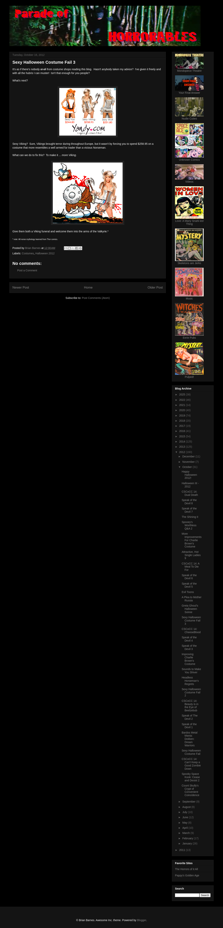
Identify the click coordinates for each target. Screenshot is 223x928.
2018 (182, 420)
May (185, 822)
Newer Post (20, 287)
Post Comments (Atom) (96, 297)
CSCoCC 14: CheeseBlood (191, 630)
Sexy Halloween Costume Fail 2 (191, 692)
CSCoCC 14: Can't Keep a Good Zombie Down (191, 763)
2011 (182, 850)
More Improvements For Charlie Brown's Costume (192, 540)
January (187, 843)
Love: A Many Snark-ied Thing (189, 222)
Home (88, 287)
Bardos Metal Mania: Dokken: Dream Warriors (189, 739)
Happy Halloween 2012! (189, 475)
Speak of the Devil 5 (189, 585)
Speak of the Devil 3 (189, 647)
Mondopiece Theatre (189, 70)
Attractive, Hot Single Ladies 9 (191, 555)
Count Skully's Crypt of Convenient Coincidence (190, 790)
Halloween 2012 (45, 253)
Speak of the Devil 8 (189, 502)
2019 (182, 415)
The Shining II (190, 516)
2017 (182, 425)
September (189, 801)
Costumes (28, 253)
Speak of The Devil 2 (190, 717)
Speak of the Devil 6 (189, 577)
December (188, 456)
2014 (182, 441)
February (188, 838)
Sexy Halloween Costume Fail (191, 752)
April (185, 827)
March (186, 832)
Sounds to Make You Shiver (191, 671)
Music (189, 298)
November (188, 461)
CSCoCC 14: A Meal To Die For (190, 567)
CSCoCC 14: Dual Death (190, 493)
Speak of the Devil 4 (189, 639)
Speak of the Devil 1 (189, 726)
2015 (182, 436)
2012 (182, 452)
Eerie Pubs (189, 337)
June (185, 817)
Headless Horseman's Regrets (190, 681)
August (186, 806)
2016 (182, 431)
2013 (182, 446)
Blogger (141, 920)
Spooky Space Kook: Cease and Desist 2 (191, 777)
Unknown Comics (189, 159)
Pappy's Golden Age (187, 875)
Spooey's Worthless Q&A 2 (189, 525)
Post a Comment (27, 270)
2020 (182, 410)
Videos (189, 181)
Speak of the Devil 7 (189, 510)
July (185, 812)
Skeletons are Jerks (189, 263)
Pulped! (189, 376)
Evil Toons (188, 592)
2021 (182, 405)
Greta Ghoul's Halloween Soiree (190, 609)
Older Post (155, 287)
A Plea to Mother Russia (192, 599)
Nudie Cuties (189, 118)
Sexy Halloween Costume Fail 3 (191, 620)
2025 (182, 394)
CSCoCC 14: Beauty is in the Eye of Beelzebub (190, 705)
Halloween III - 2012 (190, 485)
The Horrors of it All (186, 869)
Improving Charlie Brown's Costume (188, 659)
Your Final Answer (189, 92)
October (187, 466)
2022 (182, 399)
